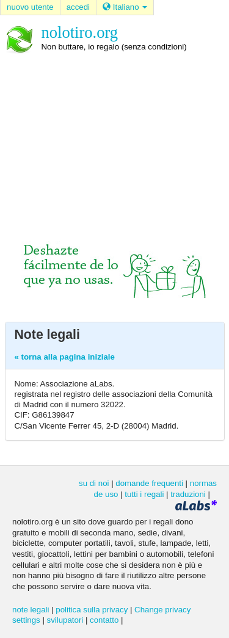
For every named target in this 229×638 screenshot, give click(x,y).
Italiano (125, 7)
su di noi (94, 483)
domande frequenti (149, 483)
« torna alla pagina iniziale (65, 356)
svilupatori (65, 620)
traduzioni (188, 494)
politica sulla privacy (92, 609)
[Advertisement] (114, 136)
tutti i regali (144, 494)
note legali (30, 609)
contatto (104, 620)
